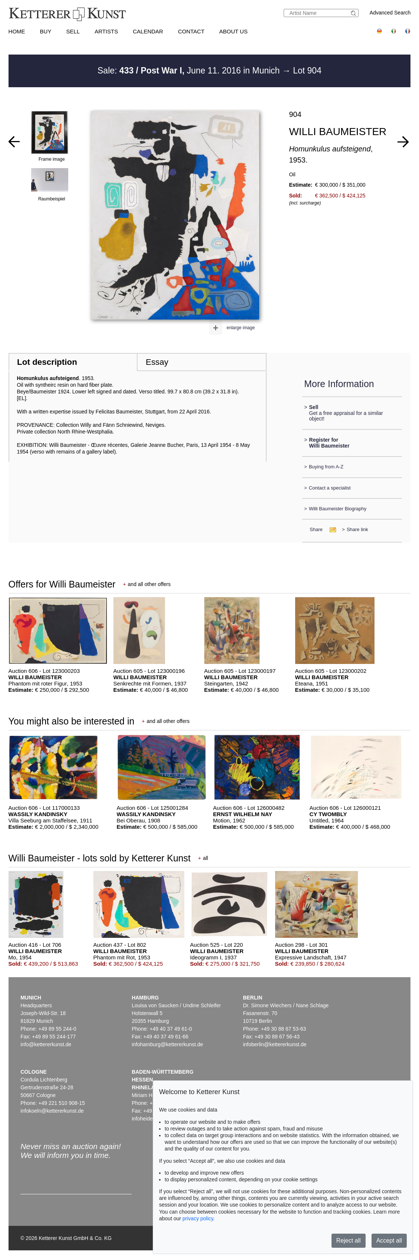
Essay (157, 362)
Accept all (389, 1240)
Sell (73, 31)
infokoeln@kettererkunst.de (52, 1111)
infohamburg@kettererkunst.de (167, 1044)
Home (17, 31)
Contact (191, 31)
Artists (106, 31)
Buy (46, 31)
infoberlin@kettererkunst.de (274, 1044)
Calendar (148, 31)
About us (233, 31)
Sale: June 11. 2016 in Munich (190, 70)
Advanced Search (390, 13)
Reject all (348, 1240)
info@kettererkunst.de (45, 1044)
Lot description (47, 362)
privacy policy (197, 1218)
